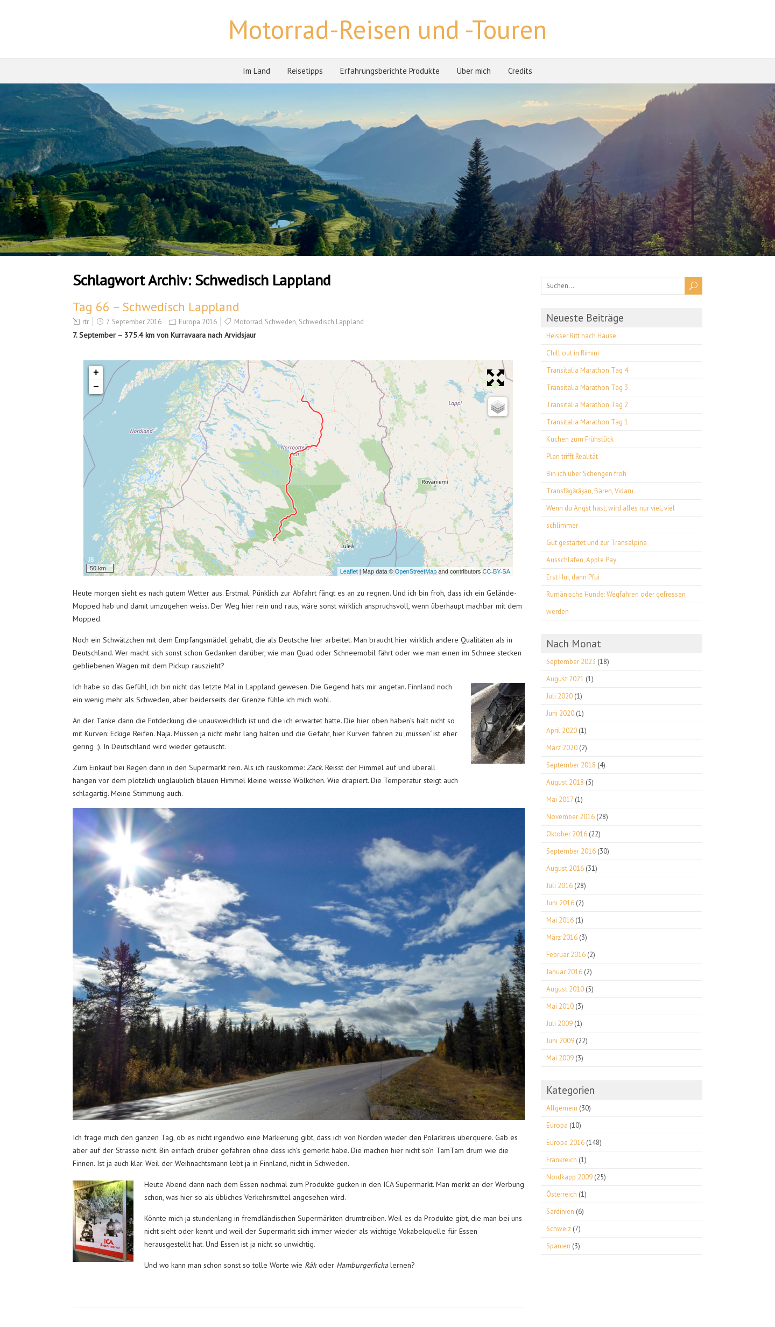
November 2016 (570, 816)
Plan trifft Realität (572, 456)
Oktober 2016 (566, 834)
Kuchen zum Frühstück (580, 439)
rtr (85, 321)
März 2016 (561, 937)
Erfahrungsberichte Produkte (390, 71)
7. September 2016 (133, 321)
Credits (520, 71)
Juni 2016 (560, 902)
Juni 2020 (560, 713)
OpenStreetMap (416, 571)
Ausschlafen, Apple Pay (581, 559)
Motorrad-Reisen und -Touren (387, 29)
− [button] (96, 387)
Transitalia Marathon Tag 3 (587, 387)
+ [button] (96, 372)
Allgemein (561, 1108)
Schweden (280, 321)
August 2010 (565, 989)
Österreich (561, 1194)
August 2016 (565, 868)
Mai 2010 (560, 1006)
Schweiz (558, 1228)
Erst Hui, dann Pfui (573, 577)
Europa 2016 (198, 321)
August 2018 (565, 782)
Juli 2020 (559, 696)
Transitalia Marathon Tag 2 (587, 404)
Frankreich (561, 1159)
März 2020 (561, 747)
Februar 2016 (566, 954)
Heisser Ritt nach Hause (581, 335)
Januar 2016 (564, 971)
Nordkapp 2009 (569, 1177)
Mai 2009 (560, 1058)
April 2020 (561, 730)
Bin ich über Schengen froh (586, 473)
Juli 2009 (559, 1023)
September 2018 (571, 765)
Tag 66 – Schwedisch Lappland (156, 307)
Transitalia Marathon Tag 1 (587, 422)
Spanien (558, 1246)
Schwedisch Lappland (331, 321)
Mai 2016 (560, 920)
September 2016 (571, 851)
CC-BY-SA (496, 571)
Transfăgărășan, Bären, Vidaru (589, 490)
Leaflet (349, 571)
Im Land (256, 71)
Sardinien (560, 1211)
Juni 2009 (560, 1040)
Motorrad (248, 321)
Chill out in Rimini (572, 353)
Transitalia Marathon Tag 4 (587, 370)
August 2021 (565, 678)
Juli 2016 (559, 885)
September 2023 (571, 661)
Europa (557, 1125)
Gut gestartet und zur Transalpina (596, 542)
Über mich (474, 71)
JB (91, 560)
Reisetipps (305, 71)
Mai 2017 (559, 799)
